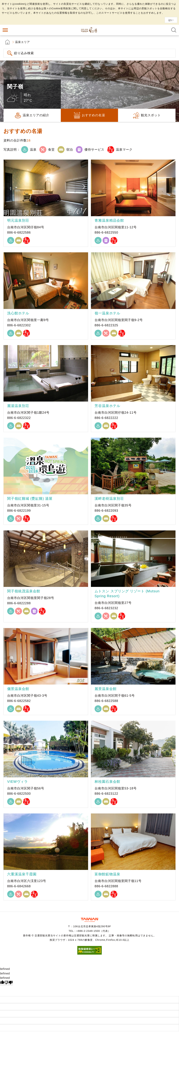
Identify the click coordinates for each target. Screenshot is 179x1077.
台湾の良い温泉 (89, 30)
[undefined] (8, 983)
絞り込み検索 (24, 53)
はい (171, 20)
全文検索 (173, 29)
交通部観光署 (89, 920)
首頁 (7, 42)
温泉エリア (22, 42)
